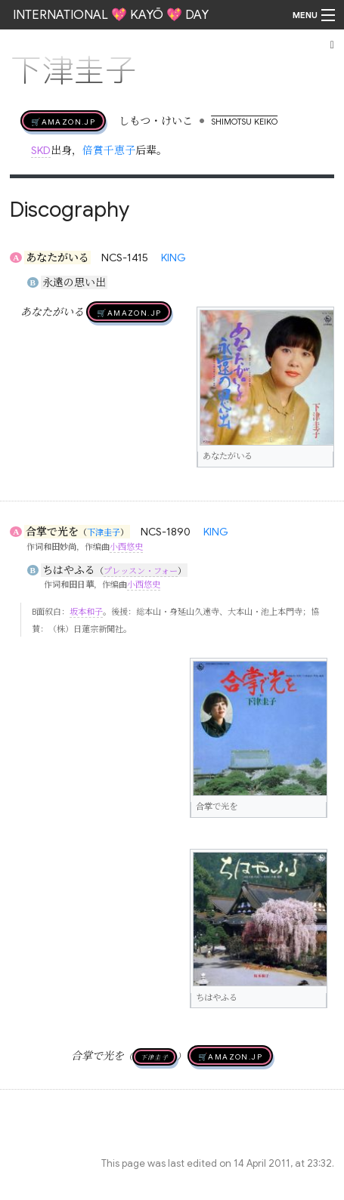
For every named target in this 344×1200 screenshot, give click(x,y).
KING (173, 257)
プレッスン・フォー (141, 571)
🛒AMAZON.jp (63, 121)
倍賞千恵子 (108, 150)
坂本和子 (86, 611)
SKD (41, 150)
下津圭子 (103, 532)
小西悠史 (126, 546)
